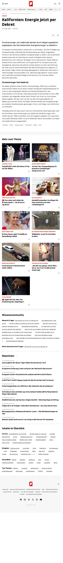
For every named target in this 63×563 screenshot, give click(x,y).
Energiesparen (53, 448)
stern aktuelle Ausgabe (9, 440)
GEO (46, 9)
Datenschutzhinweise (52, 489)
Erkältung (32, 460)
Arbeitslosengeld (7, 471)
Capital (51, 9)
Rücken (31, 462)
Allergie (14, 460)
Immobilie (49, 471)
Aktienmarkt (34, 468)
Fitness (47, 460)
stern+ (41, 9)
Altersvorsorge (14, 448)
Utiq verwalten (7, 492)
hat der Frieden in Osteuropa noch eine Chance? (24, 323)
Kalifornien (5, 125)
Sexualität (47, 462)
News (3, 9)
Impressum (5, 489)
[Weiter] (59, 9)
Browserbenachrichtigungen (34, 494)
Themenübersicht (41, 437)
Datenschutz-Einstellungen (49, 492)
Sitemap (52, 437)
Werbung (37, 492)
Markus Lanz (22, 9)
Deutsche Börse (47, 468)
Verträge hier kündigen (27, 492)
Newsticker (8, 355)
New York (42, 451)
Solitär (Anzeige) (43, 454)
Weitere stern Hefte (26, 440)
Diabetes (22, 460)
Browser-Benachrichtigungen (22, 443)
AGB (43, 489)
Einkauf (40, 471)
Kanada (35, 125)
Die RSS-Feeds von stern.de (38, 434)
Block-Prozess (31, 9)
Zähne (55, 462)
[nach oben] (58, 484)
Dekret (11, 125)
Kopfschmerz (21, 462)
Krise (40, 125)
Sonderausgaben (41, 440)
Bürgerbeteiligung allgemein (15, 341)
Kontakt (22, 494)
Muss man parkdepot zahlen (43, 335)
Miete (34, 451)
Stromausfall (28, 125)
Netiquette (16, 492)
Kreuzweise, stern (7, 338)
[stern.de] (31, 3)
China (34, 448)
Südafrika (51, 451)
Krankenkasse (24, 451)
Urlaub (4, 454)
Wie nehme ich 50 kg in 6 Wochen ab (26, 320)
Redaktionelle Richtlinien (33, 489)
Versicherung (14, 454)
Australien (26, 448)
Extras (9, 9)
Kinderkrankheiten (8, 462)
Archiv (15, 437)
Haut (39, 460)
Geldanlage (13, 451)
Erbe (5, 451)
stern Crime (58, 9)
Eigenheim (42, 448)
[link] (59, 3)
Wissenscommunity (26, 437)
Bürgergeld (19, 471)
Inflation (15, 468)
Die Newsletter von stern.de (18, 434)
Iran (16, 9)
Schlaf (39, 462)
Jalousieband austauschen (30, 326)
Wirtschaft (4, 13)
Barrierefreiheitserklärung (17, 489)
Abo (55, 4)
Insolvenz (24, 468)
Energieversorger (19, 125)
